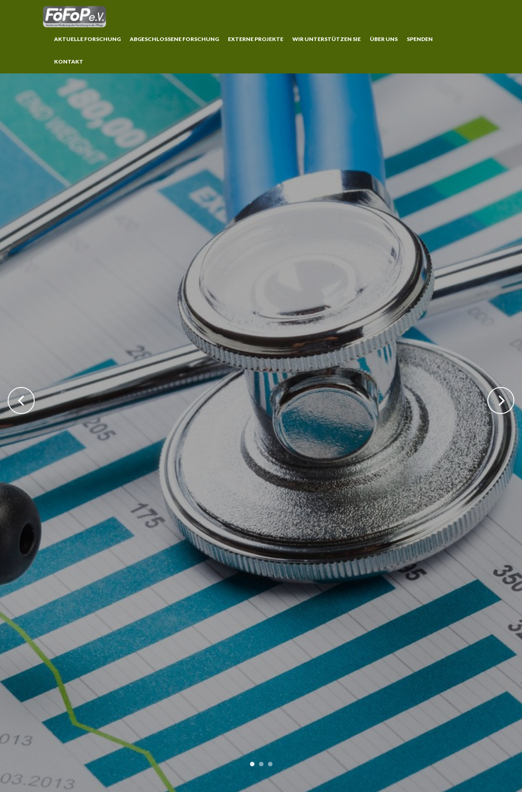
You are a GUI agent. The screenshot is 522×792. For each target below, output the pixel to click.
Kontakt (68, 61)
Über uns (384, 39)
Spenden (420, 39)
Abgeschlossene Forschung (174, 39)
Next (500, 400)
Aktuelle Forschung (87, 39)
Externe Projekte (255, 39)
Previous (21, 400)
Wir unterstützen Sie (326, 39)
